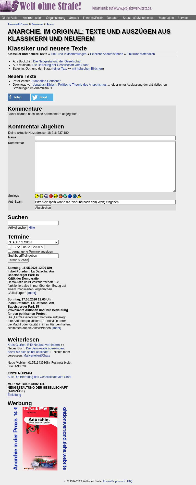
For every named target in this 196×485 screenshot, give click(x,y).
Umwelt (74, 18)
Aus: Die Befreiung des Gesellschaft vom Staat (39, 377)
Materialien (166, 18)
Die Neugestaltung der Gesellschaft (57, 61)
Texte (50, 24)
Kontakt (107, 481)
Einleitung (14, 395)
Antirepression (33, 18)
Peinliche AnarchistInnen (106, 54)
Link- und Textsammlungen (69, 54)
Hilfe (32, 227)
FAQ (129, 481)
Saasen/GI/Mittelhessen (139, 18)
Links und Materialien (141, 54)
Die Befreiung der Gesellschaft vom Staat (60, 65)
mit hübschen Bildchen (87, 68)
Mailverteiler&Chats (36, 355)
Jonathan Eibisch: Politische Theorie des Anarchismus (69, 84)
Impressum (118, 481)
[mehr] (31, 293)
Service (182, 18)
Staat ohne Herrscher (45, 81)
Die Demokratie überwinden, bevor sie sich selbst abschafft (36, 350)
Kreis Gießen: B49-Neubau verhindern (34, 345)
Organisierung (55, 18)
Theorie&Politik (93, 18)
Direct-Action (10, 18)
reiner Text (59, 68)
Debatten (113, 18)
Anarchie (37, 24)
